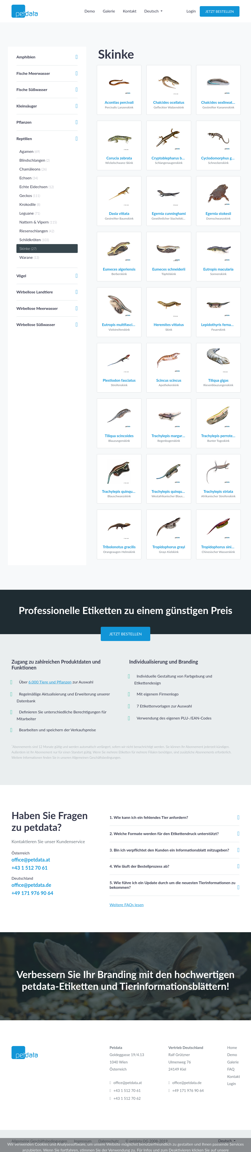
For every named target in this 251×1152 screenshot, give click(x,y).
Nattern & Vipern (38, 222)
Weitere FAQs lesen (127, 904)
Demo (89, 14)
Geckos (29, 195)
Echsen (28, 177)
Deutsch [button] (152, 14)
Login (191, 14)
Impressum (83, 1141)
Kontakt (129, 14)
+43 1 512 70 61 (30, 868)
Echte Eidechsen (36, 186)
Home (232, 1047)
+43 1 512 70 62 (127, 1098)
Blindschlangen (34, 160)
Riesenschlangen (36, 230)
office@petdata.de (31, 885)
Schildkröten (34, 239)
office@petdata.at (31, 860)
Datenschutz (108, 1141)
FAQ (231, 1069)
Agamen (29, 151)
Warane (29, 257)
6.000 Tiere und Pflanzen (50, 682)
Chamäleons (33, 169)
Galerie (109, 14)
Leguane (29, 213)
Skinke (28, 248)
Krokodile (29, 204)
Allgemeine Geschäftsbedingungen (39, 1141)
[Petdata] (36, 14)
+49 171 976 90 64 (32, 893)
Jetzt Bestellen (219, 14)
